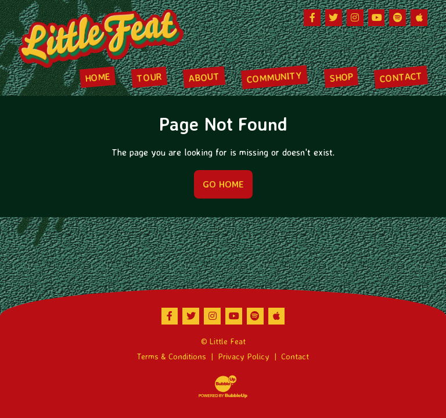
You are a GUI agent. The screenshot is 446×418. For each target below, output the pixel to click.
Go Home (223, 184)
